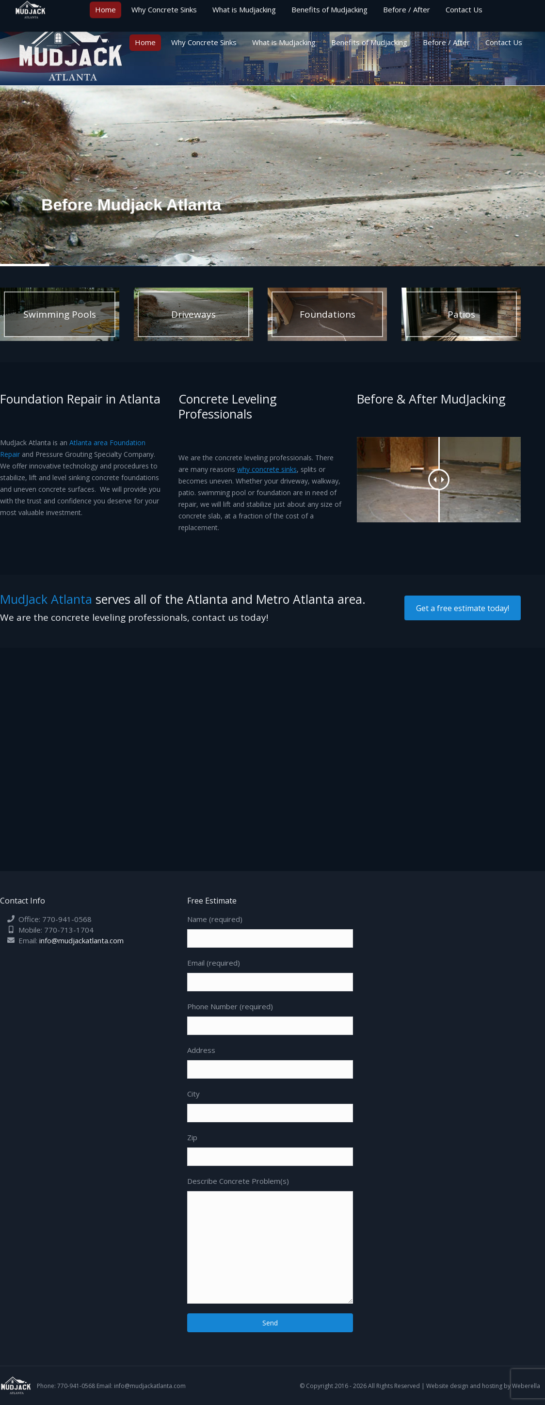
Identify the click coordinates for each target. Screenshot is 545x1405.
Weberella (526, 1386)
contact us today (229, 617)
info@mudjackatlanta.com (81, 940)
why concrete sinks (267, 469)
